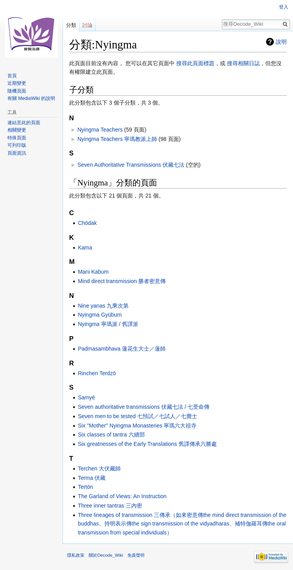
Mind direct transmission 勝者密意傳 (122, 281)
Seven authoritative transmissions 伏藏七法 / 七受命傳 (143, 407)
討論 (87, 25)
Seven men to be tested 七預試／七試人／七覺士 (137, 416)
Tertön (85, 487)
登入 (283, 7)
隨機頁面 (16, 91)
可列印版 (16, 145)
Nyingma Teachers (100, 129)
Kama (85, 247)
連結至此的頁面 (23, 122)
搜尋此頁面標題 (195, 63)
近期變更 (16, 83)
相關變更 (16, 130)
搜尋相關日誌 (243, 63)
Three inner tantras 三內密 (110, 505)
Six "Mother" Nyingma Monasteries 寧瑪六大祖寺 (137, 425)
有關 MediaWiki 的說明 (31, 98)
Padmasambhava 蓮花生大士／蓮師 (122, 349)
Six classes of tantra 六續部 (111, 434)
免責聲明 (136, 555)
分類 (71, 25)
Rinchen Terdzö (97, 373)
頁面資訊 (16, 153)
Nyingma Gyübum (99, 315)
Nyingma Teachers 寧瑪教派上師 (117, 139)
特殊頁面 (16, 138)
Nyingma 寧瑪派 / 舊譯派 (108, 324)
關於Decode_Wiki (106, 555)
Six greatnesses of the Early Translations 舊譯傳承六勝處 (147, 444)
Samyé (86, 397)
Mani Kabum (93, 272)
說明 (281, 42)
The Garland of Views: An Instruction (122, 496)
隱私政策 (75, 555)
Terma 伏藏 (91, 478)
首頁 (12, 75)
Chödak (87, 223)
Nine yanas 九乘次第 (103, 306)
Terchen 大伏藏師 (99, 468)
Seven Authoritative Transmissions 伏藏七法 (130, 165)
